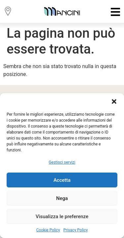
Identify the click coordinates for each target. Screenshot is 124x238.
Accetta (62, 180)
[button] (114, 101)
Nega (62, 198)
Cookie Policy (48, 230)
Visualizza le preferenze (62, 216)
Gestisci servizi (62, 162)
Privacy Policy (75, 230)
